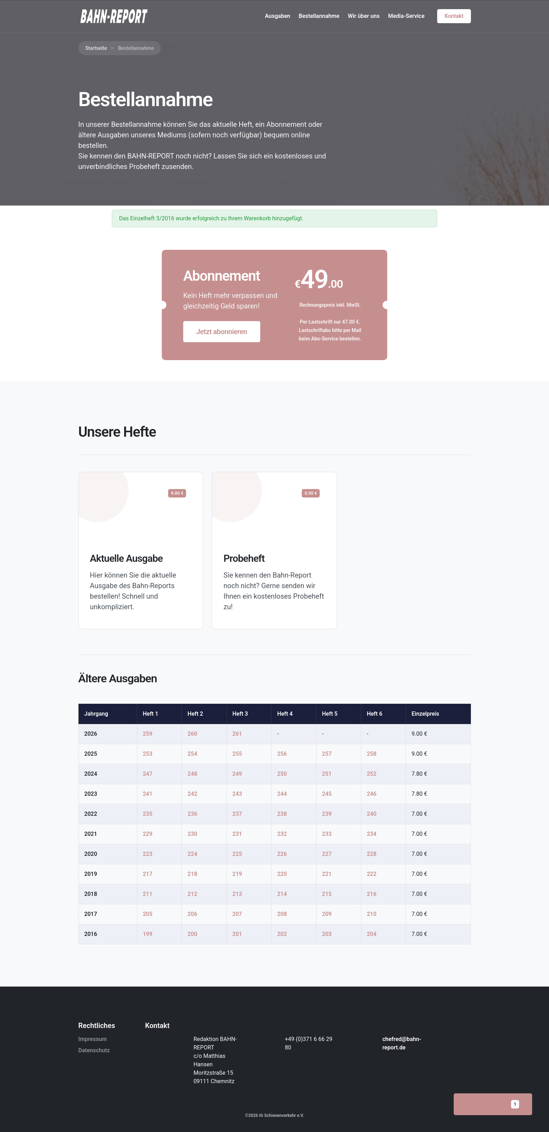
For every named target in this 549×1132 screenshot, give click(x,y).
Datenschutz (94, 1050)
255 (237, 753)
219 (237, 874)
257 (327, 753)
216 (371, 894)
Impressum (92, 1039)
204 (371, 934)
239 (327, 814)
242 (192, 794)
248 (192, 773)
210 (371, 914)
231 (237, 834)
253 (147, 753)
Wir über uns (363, 16)
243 (237, 794)
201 (237, 934)
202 (282, 934)
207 (237, 914)
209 (327, 914)
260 (192, 733)
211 (147, 894)
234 (371, 834)
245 (327, 794)
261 (237, 733)
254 (192, 753)
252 (371, 773)
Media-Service (406, 16)
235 (147, 814)
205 (147, 914)
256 (282, 753)
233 (327, 834)
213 (237, 894)
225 (237, 854)
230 (192, 834)
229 (147, 834)
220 (282, 874)
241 (147, 794)
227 (327, 854)
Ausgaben (277, 16)
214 (282, 894)
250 (282, 773)
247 (147, 773)
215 (327, 894)
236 (192, 814)
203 (327, 934)
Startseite (96, 48)
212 (192, 894)
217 (147, 874)
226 (282, 854)
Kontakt (454, 16)
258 (371, 753)
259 (147, 733)
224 (192, 854)
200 (192, 934)
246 (371, 794)
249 (237, 773)
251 (327, 773)
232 (282, 834)
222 (371, 874)
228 (371, 854)
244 (282, 794)
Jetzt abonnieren (221, 331)
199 (147, 934)
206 (192, 914)
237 (237, 814)
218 (192, 874)
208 (282, 914)
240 (371, 814)
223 (147, 854)
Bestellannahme (319, 16)
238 (282, 814)
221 (327, 874)
